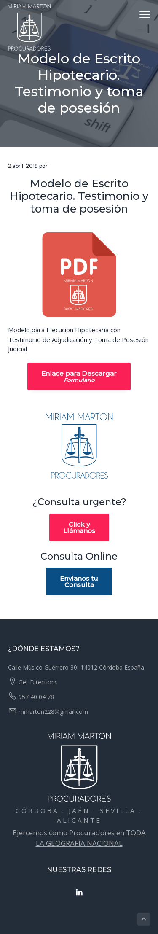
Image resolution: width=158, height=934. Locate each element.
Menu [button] (140, 15)
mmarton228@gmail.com (53, 712)
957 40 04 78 (36, 697)
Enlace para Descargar (79, 376)
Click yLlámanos (79, 527)
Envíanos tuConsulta (79, 581)
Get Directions (38, 682)
